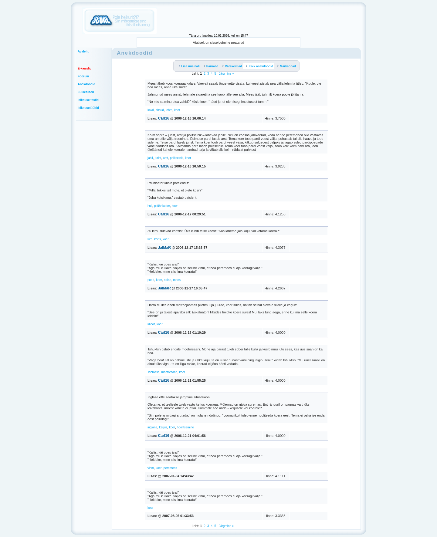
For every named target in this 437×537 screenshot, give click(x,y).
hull (149, 206)
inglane (152, 427)
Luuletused (86, 92)
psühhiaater (162, 206)
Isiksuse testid (88, 100)
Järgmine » (226, 73)
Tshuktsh (153, 372)
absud (160, 110)
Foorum (83, 76)
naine (167, 280)
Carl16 (163, 118)
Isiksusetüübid (88, 108)
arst (165, 158)
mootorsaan (169, 372)
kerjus (163, 427)
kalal (150, 110)
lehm (169, 110)
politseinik (176, 158)
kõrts (157, 239)
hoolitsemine (185, 427)
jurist (158, 158)
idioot (151, 324)
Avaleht (83, 51)
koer (177, 110)
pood (150, 280)
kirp (149, 239)
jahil (150, 158)
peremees (170, 468)
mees (177, 280)
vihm (150, 468)
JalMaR (164, 247)
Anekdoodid (86, 84)
